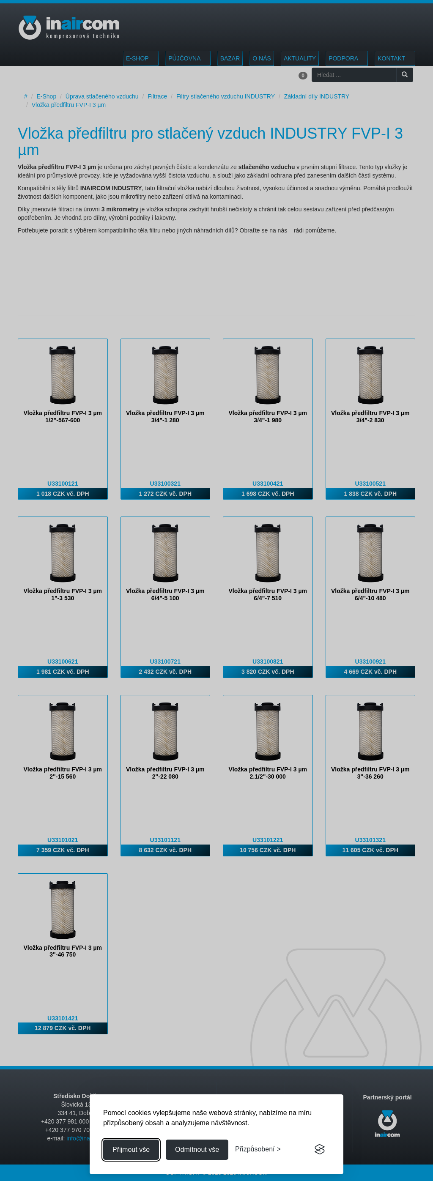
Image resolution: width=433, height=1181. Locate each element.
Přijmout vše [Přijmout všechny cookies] (131, 1149)
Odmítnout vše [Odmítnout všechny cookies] (197, 1149)
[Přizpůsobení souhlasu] (258, 1149)
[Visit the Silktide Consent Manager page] (320, 1150)
